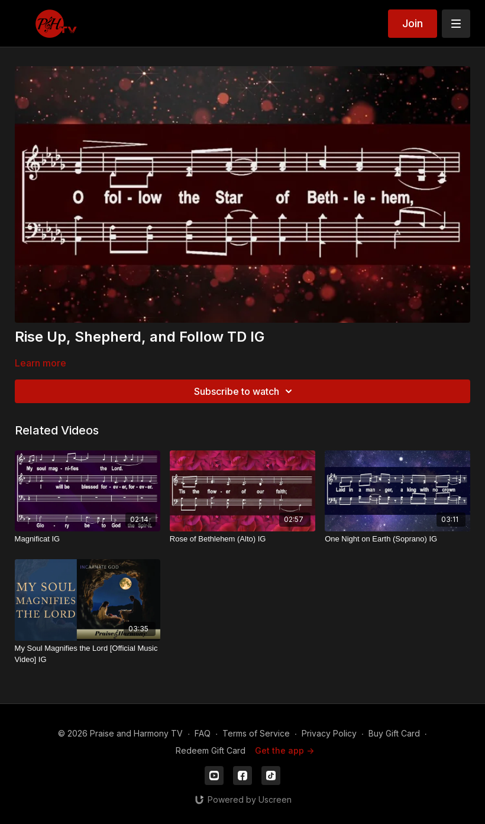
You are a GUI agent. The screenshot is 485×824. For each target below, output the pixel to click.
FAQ (203, 733)
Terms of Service (256, 733)
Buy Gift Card (394, 733)
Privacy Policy (329, 733)
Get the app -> (284, 750)
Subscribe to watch (245, 391)
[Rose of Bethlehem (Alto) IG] (242, 539)
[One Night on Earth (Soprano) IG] (397, 539)
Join (412, 23)
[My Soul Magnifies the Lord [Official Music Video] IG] (87, 654)
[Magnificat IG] (87, 539)
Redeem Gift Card (210, 750)
